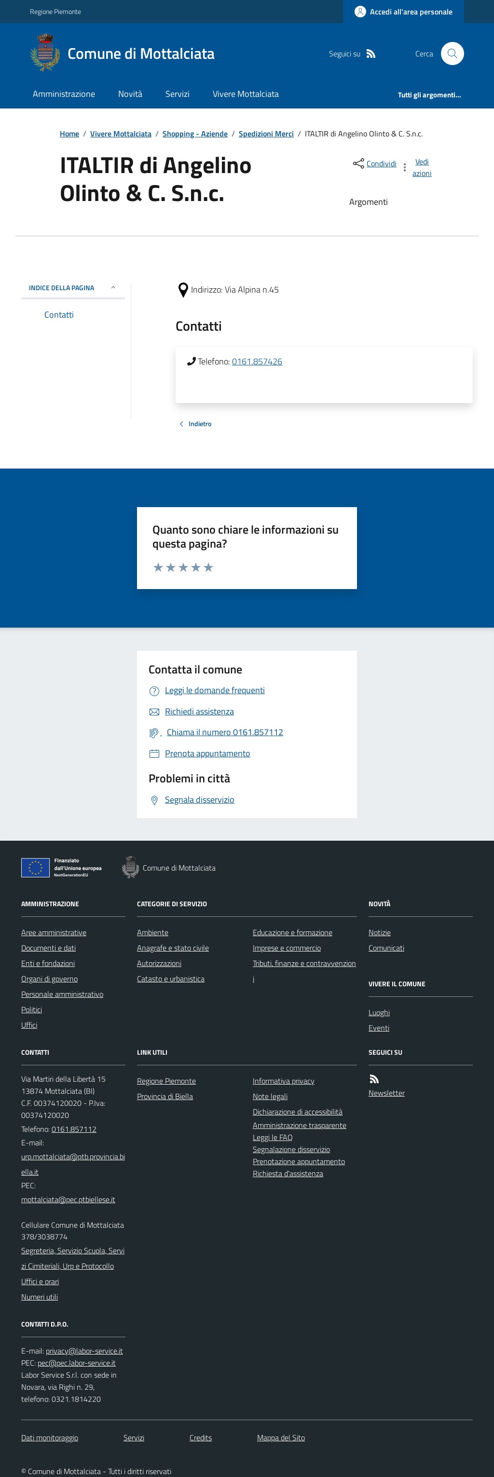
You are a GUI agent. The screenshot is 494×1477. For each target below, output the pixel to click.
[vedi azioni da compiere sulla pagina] (417, 167)
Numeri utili (39, 1296)
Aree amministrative (53, 932)
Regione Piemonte (55, 11)
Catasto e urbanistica (171, 978)
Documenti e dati (48, 947)
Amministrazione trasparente (299, 1125)
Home (69, 133)
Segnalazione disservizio (291, 1149)
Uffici (29, 1025)
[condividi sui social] (373, 163)
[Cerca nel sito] (448, 53)
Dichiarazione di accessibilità (298, 1111)
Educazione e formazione (292, 932)
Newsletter (387, 1093)
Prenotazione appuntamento (299, 1161)
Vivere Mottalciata (246, 93)
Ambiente (152, 932)
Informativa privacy (284, 1081)
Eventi (379, 1028)
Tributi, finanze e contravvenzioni (304, 970)
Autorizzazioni (159, 963)
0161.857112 (74, 1129)
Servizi (177, 93)
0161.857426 (257, 361)
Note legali (270, 1096)
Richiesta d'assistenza (288, 1173)
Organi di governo (49, 978)
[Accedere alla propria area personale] (403, 11)
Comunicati (386, 947)
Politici (31, 1009)
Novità (130, 93)
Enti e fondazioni (48, 963)
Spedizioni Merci (266, 133)
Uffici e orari (40, 1281)
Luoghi (379, 1012)
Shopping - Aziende (195, 133)
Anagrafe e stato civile (173, 947)
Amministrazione (64, 93)
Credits (201, 1437)
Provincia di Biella (165, 1096)
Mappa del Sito (281, 1437)
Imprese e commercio (287, 947)
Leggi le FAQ (273, 1137)
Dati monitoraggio (49, 1437)
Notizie (380, 932)
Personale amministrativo (62, 994)
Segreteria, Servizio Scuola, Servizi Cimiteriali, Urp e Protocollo (72, 1258)
